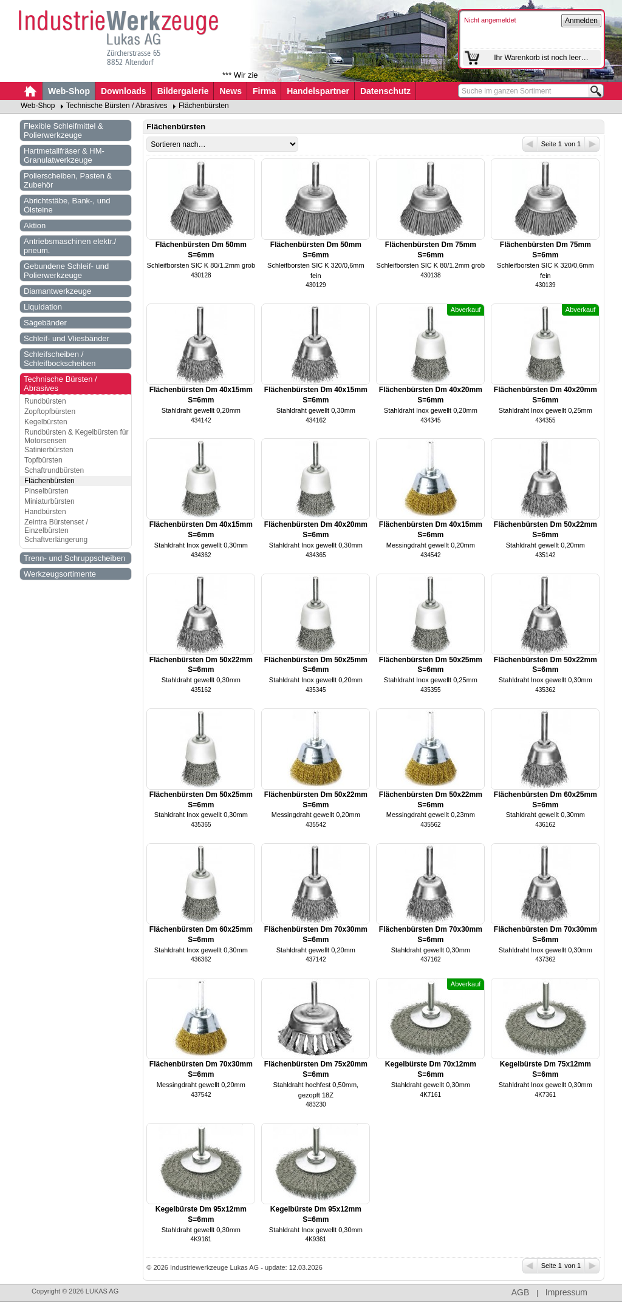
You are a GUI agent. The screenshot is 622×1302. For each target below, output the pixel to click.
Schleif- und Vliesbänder (66, 338)
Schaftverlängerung (55, 539)
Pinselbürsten (46, 491)
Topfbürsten (43, 460)
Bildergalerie (183, 91)
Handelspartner (318, 91)
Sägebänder (45, 322)
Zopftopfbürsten (49, 411)
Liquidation (43, 306)
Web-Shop (69, 91)
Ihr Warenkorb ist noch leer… (541, 57)
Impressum (566, 1292)
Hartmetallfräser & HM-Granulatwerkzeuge (64, 155)
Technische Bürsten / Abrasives (117, 105)
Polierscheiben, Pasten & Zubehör (68, 180)
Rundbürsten (45, 401)
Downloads (123, 91)
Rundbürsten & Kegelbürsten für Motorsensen (76, 436)
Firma (264, 91)
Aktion (35, 225)
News (230, 91)
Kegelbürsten (45, 422)
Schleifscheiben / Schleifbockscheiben (60, 359)
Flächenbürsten (204, 105)
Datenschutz (385, 91)
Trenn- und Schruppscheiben (74, 558)
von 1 (581, 144)
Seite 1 (543, 144)
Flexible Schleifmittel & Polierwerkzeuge (63, 130)
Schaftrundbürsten (54, 470)
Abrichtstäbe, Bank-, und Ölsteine (67, 205)
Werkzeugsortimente (60, 573)
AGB (520, 1292)
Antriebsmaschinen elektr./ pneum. (70, 246)
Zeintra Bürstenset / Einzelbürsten (56, 526)
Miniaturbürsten (49, 501)
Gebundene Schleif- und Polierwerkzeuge (66, 271)
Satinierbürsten (48, 450)
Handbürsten (45, 511)
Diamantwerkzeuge (57, 291)
